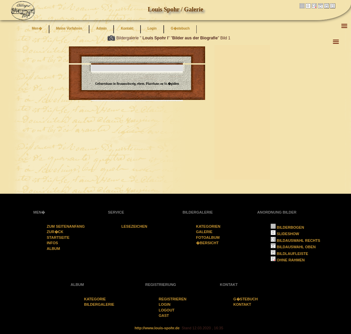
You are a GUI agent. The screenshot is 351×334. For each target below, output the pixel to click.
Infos (52, 243)
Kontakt (127, 28)
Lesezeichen (134, 226)
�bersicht (207, 243)
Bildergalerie (99, 304)
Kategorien (208, 226)
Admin (101, 28)
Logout (166, 310)
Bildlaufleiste (289, 254)
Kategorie (95, 299)
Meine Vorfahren (69, 28)
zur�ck (55, 232)
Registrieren (173, 299)
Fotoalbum (208, 237)
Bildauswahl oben (293, 247)
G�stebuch (180, 28)
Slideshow (285, 234)
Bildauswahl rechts (295, 240)
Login (152, 28)
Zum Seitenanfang (66, 226)
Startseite (58, 237)
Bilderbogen (287, 227)
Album (53, 249)
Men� (37, 28)
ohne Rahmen (288, 260)
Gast (164, 315)
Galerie (204, 232)
